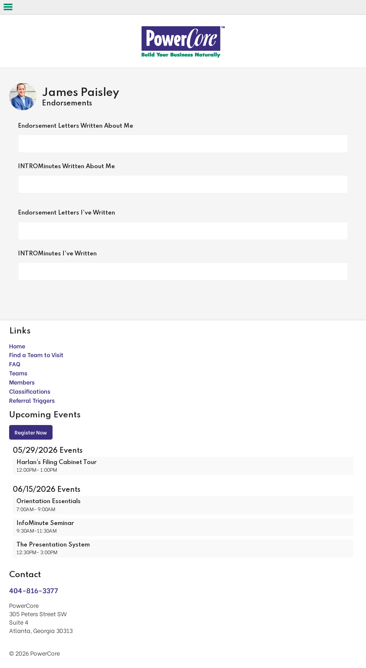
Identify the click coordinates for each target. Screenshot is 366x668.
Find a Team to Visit (36, 354)
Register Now (31, 432)
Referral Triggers (32, 400)
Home (17, 345)
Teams (18, 372)
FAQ (14, 363)
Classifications (29, 391)
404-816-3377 (33, 590)
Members (22, 382)
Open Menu (8, 7)
